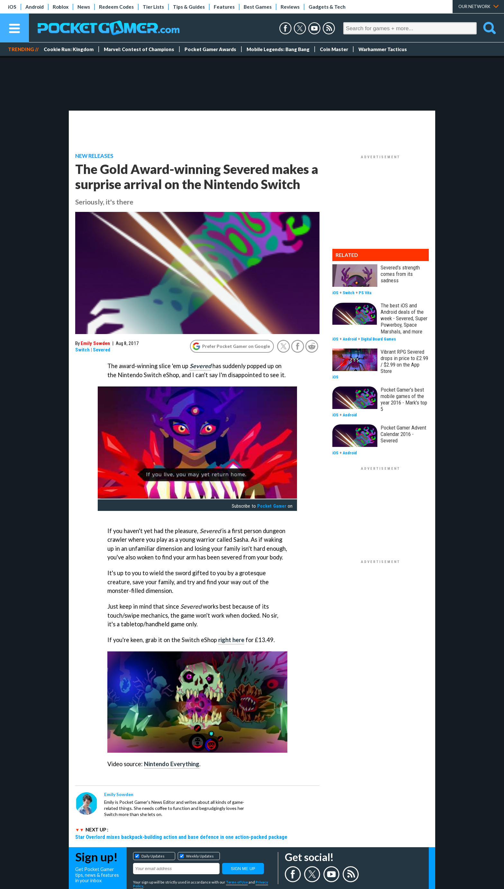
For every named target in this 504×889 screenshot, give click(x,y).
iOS (12, 7)
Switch (82, 350)
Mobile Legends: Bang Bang (278, 49)
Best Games (258, 7)
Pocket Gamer (271, 506)
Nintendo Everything (171, 763)
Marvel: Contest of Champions (139, 49)
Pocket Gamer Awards (210, 49)
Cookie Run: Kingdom (69, 49)
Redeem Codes (116, 7)
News (83, 7)
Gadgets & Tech (327, 7)
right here (231, 639)
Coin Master (334, 49)
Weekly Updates (200, 856)
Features (224, 7)
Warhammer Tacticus (382, 49)
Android (34, 7)
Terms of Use (237, 882)
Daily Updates (153, 856)
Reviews (290, 7)
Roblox (60, 7)
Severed (101, 350)
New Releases (94, 156)
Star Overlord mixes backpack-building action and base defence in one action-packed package (181, 837)
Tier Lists (153, 7)
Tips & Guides (189, 7)
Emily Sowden (95, 343)
